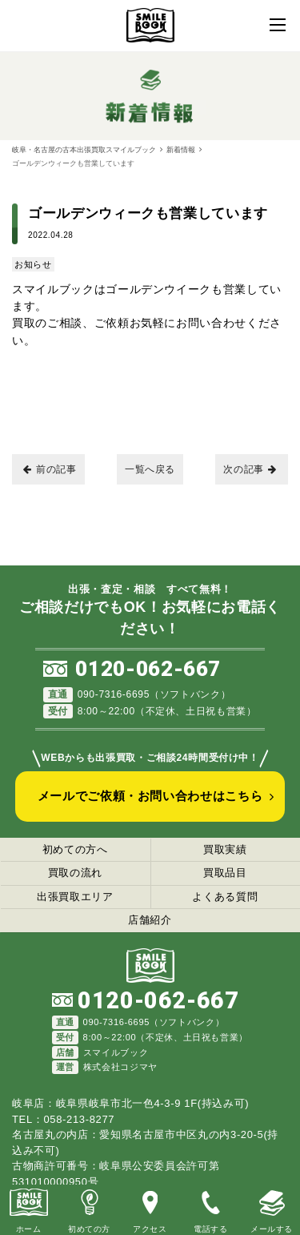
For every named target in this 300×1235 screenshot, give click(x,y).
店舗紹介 (150, 920)
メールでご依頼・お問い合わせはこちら (150, 796)
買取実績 (225, 849)
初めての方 (89, 1209)
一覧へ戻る (150, 469)
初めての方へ (75, 849)
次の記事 (250, 469)
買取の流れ (75, 873)
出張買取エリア (75, 897)
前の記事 (50, 469)
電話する (211, 1209)
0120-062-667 (148, 669)
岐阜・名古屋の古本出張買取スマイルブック (84, 149)
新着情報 (180, 149)
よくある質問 (225, 897)
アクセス (150, 1209)
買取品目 (225, 873)
